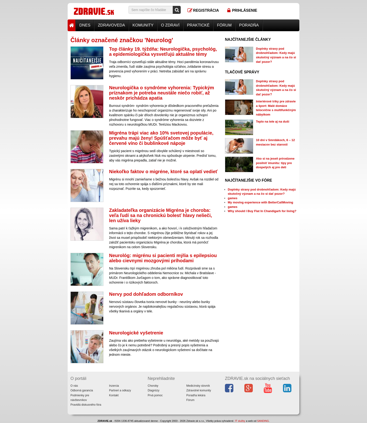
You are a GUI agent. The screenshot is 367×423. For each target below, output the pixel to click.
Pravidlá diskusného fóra (85, 404)
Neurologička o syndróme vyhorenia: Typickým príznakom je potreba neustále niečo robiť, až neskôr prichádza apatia (161, 93)
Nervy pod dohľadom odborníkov (146, 294)
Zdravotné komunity (198, 390)
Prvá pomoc (155, 395)
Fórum (224, 25)
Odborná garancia (81, 390)
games (232, 198)
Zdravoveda (111, 25)
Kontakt (114, 395)
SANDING (263, 420)
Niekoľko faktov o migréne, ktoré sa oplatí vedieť (163, 171)
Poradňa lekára (195, 395)
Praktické (198, 25)
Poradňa (249, 25)
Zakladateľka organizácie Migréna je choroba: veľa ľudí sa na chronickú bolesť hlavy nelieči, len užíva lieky (160, 215)
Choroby (153, 385)
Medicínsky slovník (198, 385)
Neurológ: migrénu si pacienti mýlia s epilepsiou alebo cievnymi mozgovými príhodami (163, 258)
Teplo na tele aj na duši (272, 121)
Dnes (84, 25)
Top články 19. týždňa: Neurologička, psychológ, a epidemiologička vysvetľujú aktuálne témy (163, 51)
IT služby (240, 420)
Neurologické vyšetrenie (136, 332)
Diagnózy (153, 390)
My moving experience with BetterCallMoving (260, 202)
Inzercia (114, 385)
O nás (74, 385)
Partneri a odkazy (120, 390)
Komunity (143, 25)
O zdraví (170, 25)
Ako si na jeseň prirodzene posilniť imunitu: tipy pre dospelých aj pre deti (275, 163)
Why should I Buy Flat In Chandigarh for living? (262, 211)
